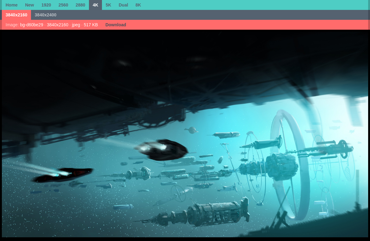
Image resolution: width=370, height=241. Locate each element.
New (29, 4)
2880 (80, 4)
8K (138, 4)
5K (108, 4)
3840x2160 (16, 14)
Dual (123, 4)
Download (115, 24)
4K (95, 4)
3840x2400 (45, 14)
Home (12, 4)
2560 (63, 4)
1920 (46, 4)
